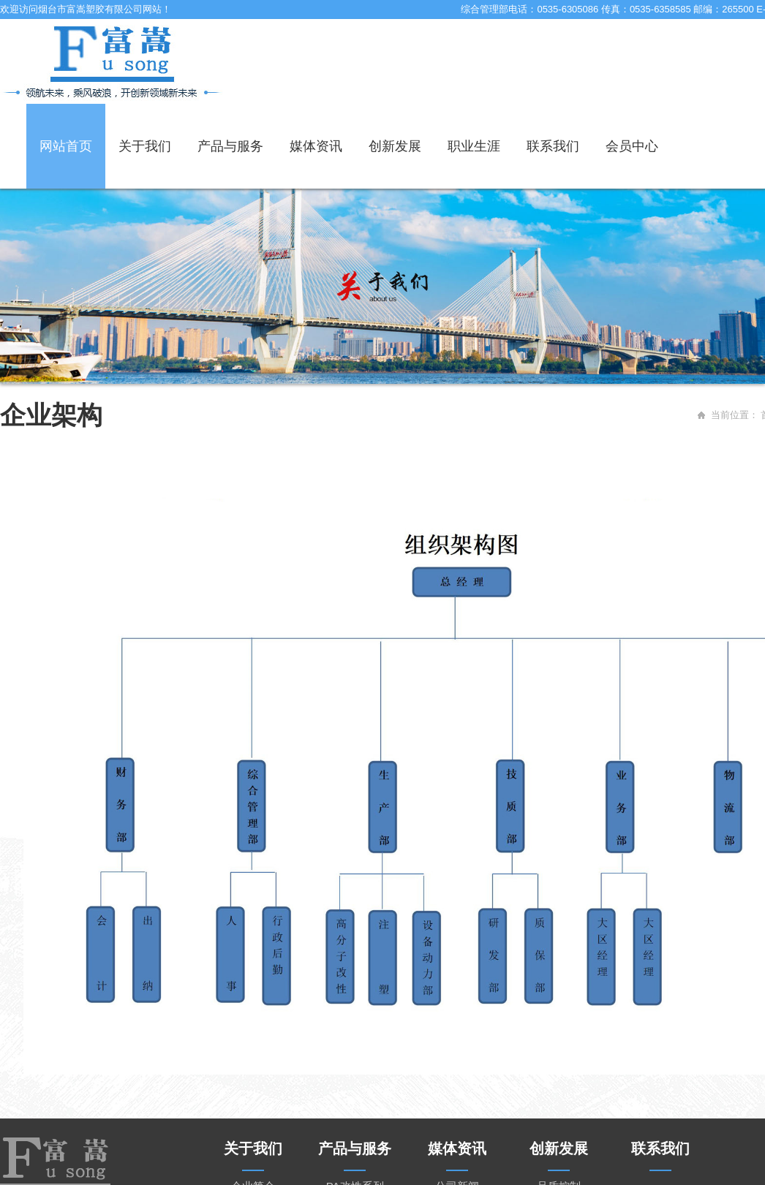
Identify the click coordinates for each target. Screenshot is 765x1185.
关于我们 (144, 146)
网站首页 (65, 146)
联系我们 (553, 146)
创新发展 (395, 146)
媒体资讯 (316, 146)
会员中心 (632, 146)
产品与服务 (230, 146)
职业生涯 (474, 146)
